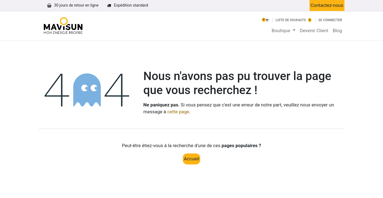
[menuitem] (284, 31)
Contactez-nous (327, 5)
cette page (178, 111)
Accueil (191, 158)
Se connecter (330, 20)
